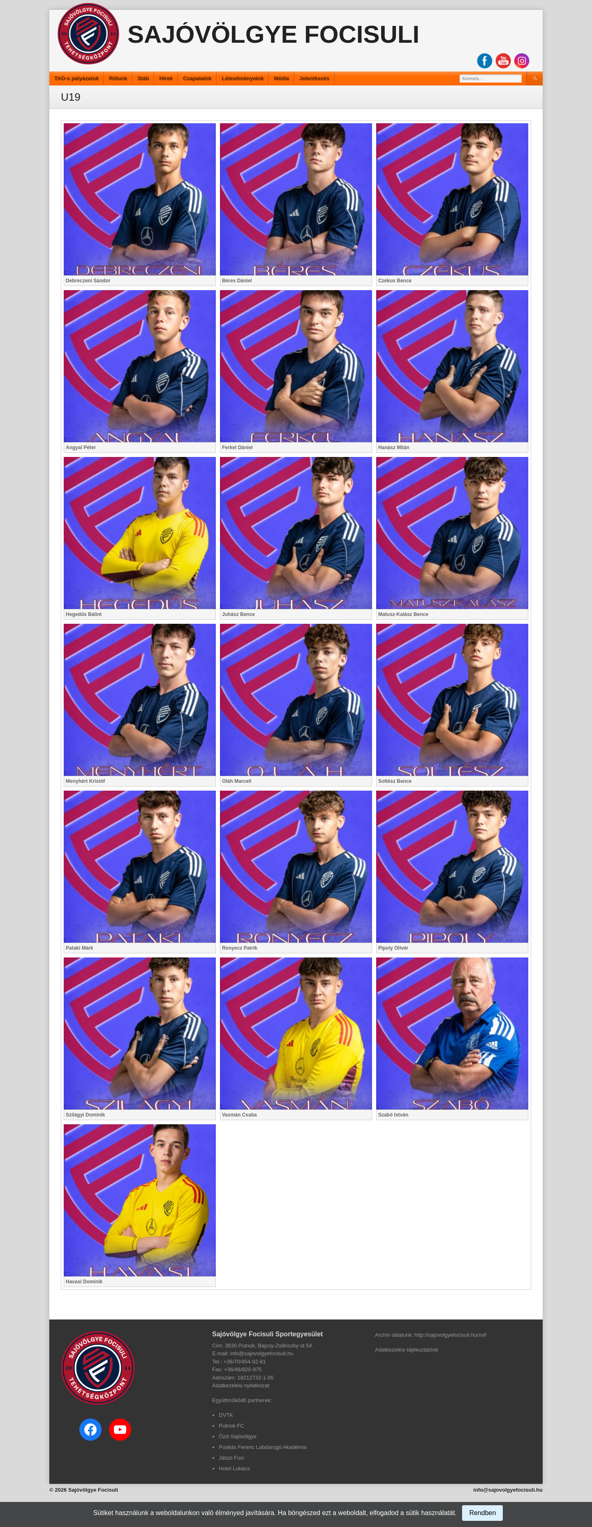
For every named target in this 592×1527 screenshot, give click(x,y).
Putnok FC (231, 1426)
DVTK (226, 1415)
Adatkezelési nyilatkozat (240, 1385)
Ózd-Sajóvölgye (238, 1436)
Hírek (166, 78)
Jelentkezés (314, 78)
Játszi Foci (231, 1458)
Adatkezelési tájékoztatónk (406, 1350)
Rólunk (118, 78)
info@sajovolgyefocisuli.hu (508, 1490)
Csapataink (197, 78)
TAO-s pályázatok (76, 78)
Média (281, 78)
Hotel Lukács (234, 1468)
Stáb (143, 78)
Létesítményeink (243, 78)
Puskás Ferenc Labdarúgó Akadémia (262, 1447)
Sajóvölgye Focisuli (273, 34)
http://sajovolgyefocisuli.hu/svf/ (450, 1335)
